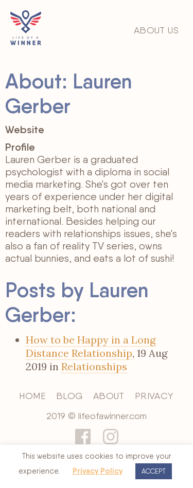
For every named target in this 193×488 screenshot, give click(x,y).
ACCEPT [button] (154, 471)
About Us (156, 30)
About (109, 395)
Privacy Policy (97, 471)
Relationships (94, 366)
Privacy (154, 395)
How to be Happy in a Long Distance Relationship (90, 346)
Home (32, 395)
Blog (69, 395)
